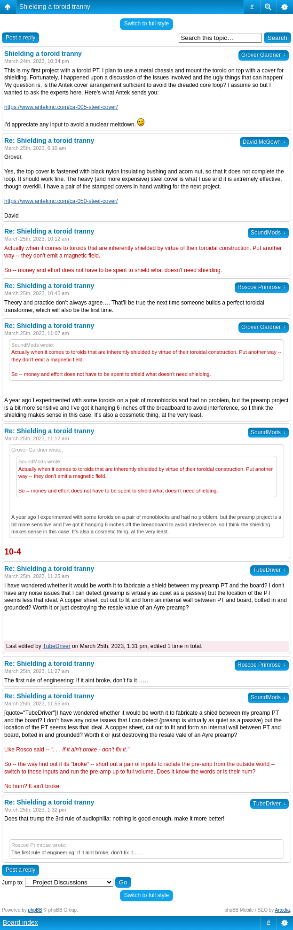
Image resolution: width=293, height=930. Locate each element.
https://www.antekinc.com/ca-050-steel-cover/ (61, 201)
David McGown (264, 142)
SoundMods (268, 232)
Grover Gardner (263, 55)
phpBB (35, 910)
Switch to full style (146, 23)
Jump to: (13, 882)
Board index (20, 922)
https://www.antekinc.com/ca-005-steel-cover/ (61, 107)
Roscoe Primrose (262, 287)
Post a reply (20, 37)
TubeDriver (269, 570)
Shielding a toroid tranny (54, 6)
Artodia (282, 910)
